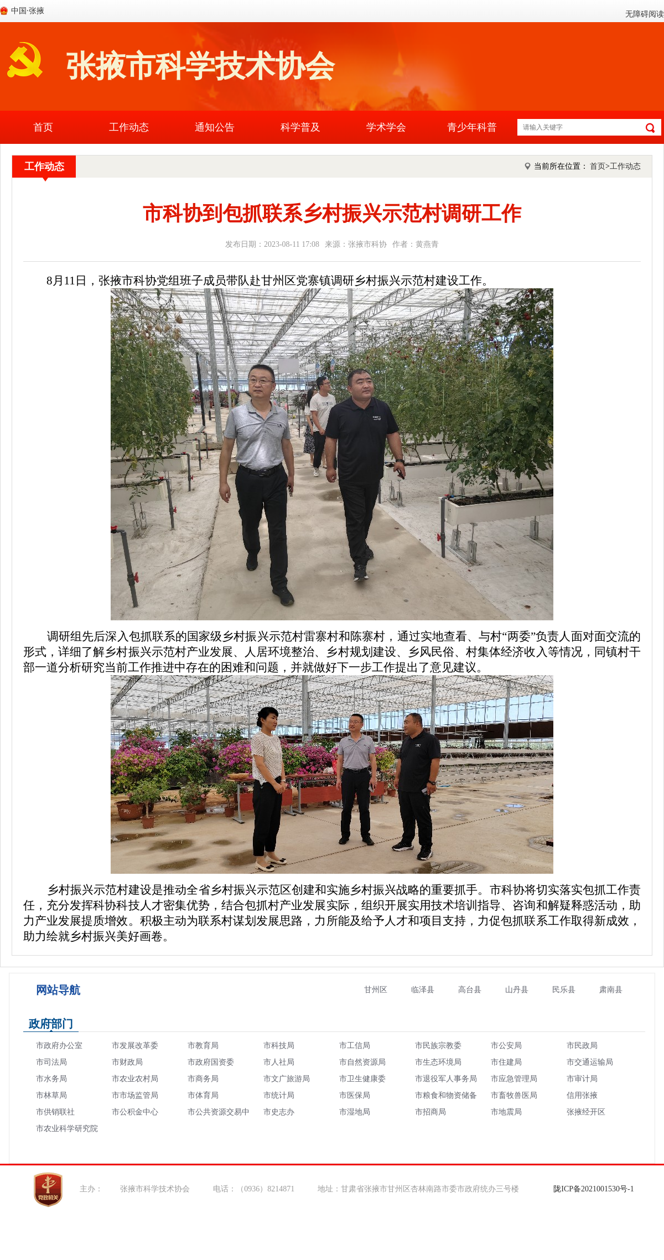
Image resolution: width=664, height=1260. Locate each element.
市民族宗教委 (438, 1045)
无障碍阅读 (644, 14)
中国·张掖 (27, 11)
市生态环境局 (438, 1062)
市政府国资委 (211, 1062)
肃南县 (610, 990)
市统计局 (278, 1095)
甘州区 (375, 990)
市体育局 (203, 1095)
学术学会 (386, 127)
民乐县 (563, 990)
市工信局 (354, 1045)
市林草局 (51, 1095)
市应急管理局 (514, 1079)
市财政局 (127, 1062)
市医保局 (354, 1095)
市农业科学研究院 (67, 1128)
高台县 (469, 990)
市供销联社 (55, 1112)
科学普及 (300, 127)
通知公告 (215, 127)
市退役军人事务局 (446, 1079)
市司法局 (51, 1062)
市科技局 (278, 1045)
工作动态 (129, 127)
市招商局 (430, 1112)
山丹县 (516, 990)
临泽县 (422, 990)
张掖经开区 (586, 1112)
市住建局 (506, 1062)
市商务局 (203, 1079)
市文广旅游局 (286, 1079)
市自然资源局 (362, 1062)
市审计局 (582, 1079)
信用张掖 (582, 1095)
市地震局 (506, 1112)
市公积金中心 (135, 1112)
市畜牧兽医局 (514, 1095)
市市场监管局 (135, 1095)
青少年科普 (472, 127)
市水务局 (51, 1079)
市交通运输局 (590, 1062)
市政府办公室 (59, 1045)
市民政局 (582, 1045)
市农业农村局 (135, 1079)
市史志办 (278, 1112)
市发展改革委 (135, 1045)
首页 (43, 127)
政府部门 (51, 1024)
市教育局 (203, 1045)
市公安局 (506, 1045)
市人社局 (278, 1062)
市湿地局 (354, 1112)
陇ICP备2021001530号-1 (593, 1189)
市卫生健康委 (362, 1079)
